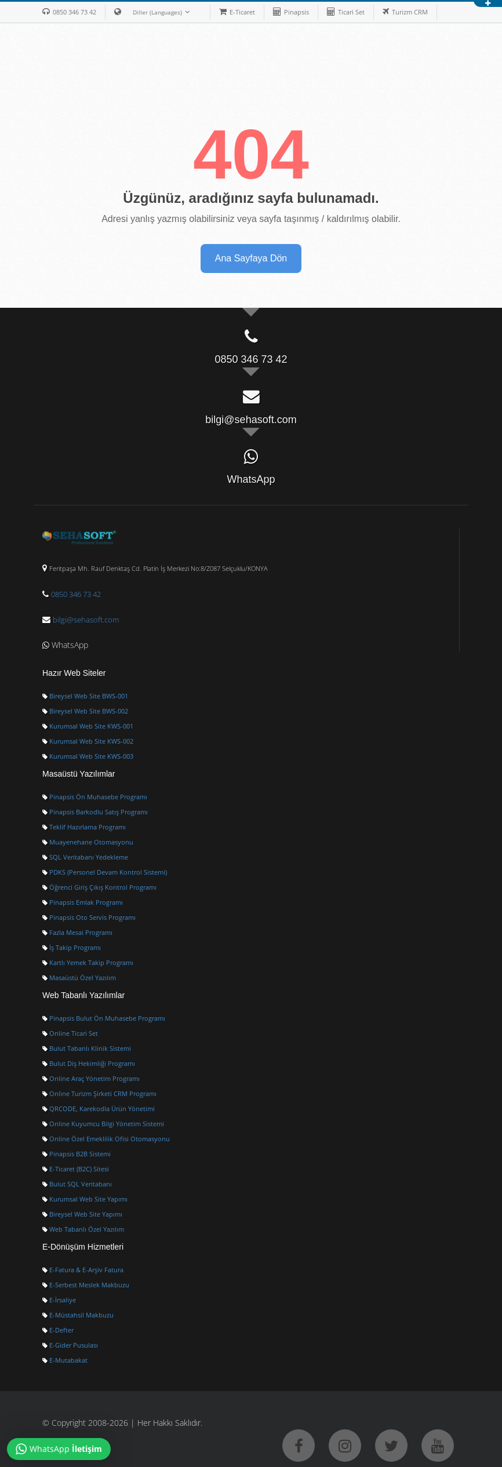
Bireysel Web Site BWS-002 (85, 711)
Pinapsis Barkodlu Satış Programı (95, 812)
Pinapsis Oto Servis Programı (89, 917)
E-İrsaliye (59, 1300)
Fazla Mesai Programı (77, 933)
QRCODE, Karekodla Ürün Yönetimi (98, 1109)
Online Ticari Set (70, 1033)
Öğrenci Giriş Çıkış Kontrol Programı (99, 887)
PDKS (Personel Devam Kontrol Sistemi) (104, 872)
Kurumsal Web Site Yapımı (85, 1199)
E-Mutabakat (65, 1360)
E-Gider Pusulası (70, 1345)
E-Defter (58, 1330)
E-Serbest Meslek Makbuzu (85, 1285)
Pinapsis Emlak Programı (82, 902)
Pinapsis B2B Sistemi (76, 1154)
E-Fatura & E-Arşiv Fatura (82, 1270)
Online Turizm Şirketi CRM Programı (99, 1094)
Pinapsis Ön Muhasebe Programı (94, 797)
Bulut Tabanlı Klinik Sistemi (86, 1048)
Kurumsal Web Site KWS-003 (87, 756)
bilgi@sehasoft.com (86, 619)
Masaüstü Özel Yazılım (79, 978)
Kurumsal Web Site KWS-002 (87, 741)
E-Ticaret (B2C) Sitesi (75, 1169)
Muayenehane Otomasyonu (87, 842)
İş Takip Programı (71, 948)
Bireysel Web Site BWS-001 (85, 696)
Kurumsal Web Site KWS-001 (87, 726)
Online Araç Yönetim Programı (91, 1079)
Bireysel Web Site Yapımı (82, 1214)
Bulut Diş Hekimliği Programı (88, 1064)
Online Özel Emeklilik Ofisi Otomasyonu (106, 1139)
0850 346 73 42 (76, 594)
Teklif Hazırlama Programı (84, 827)
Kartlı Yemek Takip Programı (87, 963)
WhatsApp (65, 644)
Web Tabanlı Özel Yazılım (83, 1229)
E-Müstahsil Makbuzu (78, 1315)
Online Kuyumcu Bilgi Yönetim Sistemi (103, 1124)
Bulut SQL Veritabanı (77, 1184)
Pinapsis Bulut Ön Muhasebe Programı (103, 1018)
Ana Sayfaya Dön (251, 258)
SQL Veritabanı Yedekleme (85, 857)
